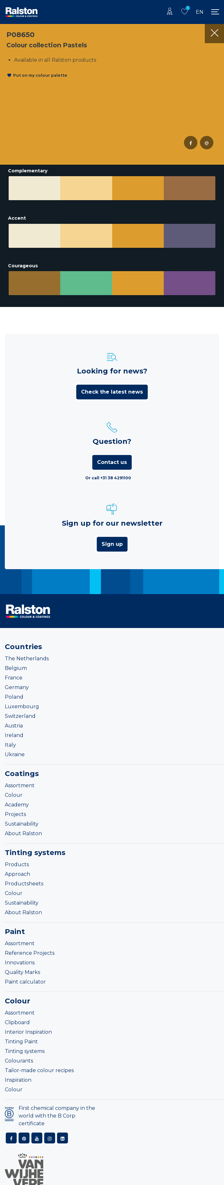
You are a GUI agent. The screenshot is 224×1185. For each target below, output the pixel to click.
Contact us (112, 462)
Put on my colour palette (40, 75)
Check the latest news (112, 392)
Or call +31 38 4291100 (108, 477)
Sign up (112, 544)
